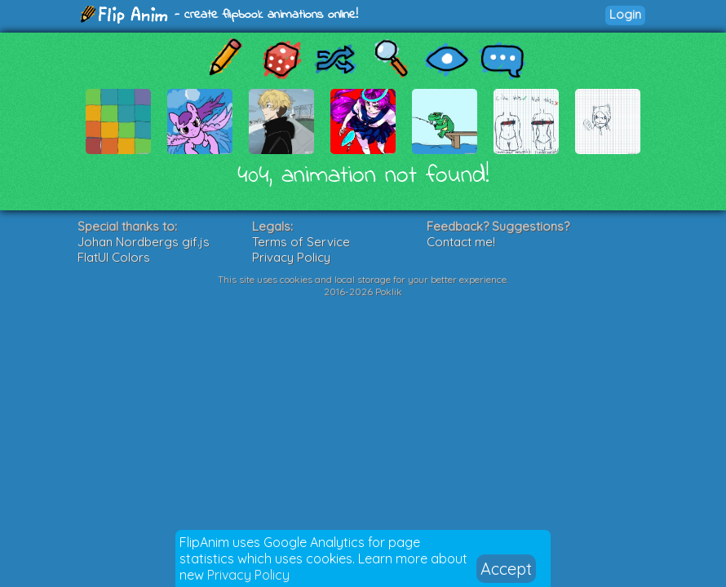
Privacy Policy (248, 575)
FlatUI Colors (113, 257)
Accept (506, 568)
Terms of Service (301, 241)
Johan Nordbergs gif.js (143, 241)
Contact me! (461, 241)
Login (625, 14)
